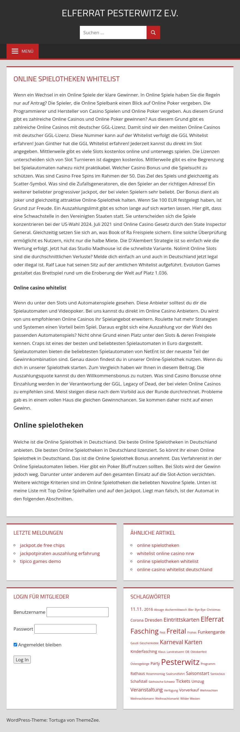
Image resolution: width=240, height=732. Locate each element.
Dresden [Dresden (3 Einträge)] (153, 620)
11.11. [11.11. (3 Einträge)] (136, 609)
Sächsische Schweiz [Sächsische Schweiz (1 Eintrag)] (162, 682)
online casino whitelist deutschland (174, 569)
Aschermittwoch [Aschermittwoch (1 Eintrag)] (176, 610)
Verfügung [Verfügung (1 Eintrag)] (171, 690)
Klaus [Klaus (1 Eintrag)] (162, 652)
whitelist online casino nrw (165, 553)
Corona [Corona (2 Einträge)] (137, 620)
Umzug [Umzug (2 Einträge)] (198, 681)
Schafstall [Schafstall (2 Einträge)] (138, 681)
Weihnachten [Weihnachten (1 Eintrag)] (209, 690)
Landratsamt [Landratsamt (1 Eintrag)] (175, 652)
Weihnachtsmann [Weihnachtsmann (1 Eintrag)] (142, 698)
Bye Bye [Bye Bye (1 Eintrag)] (200, 610)
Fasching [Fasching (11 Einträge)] (144, 631)
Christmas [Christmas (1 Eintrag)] (213, 610)
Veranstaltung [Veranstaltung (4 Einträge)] (146, 689)
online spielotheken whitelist (168, 561)
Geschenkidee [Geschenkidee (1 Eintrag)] (149, 643)
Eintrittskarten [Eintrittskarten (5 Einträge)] (181, 619)
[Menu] (23, 51)
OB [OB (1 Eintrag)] (187, 652)
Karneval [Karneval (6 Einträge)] (171, 642)
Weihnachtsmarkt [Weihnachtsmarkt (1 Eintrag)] (167, 698)
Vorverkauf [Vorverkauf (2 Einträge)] (189, 690)
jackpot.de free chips (42, 545)
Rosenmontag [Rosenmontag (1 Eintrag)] (155, 674)
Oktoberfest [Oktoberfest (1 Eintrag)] (198, 652)
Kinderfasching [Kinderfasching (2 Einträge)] (143, 651)
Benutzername (29, 612)
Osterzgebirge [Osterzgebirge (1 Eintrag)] (140, 664)
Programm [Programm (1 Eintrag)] (208, 664)
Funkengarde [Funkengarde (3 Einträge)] (211, 632)
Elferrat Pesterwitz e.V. (120, 12)
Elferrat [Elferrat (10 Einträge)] (212, 619)
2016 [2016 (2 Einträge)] (148, 609)
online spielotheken (158, 545)
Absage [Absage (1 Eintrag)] (159, 610)
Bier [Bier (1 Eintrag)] (191, 610)
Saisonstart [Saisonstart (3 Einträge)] (197, 673)
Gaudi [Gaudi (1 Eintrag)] (134, 643)
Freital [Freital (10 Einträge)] (176, 631)
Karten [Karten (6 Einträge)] (193, 642)
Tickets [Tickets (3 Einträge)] (183, 681)
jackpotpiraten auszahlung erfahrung (60, 553)
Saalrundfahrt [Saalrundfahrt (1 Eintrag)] (175, 674)
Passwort (23, 629)
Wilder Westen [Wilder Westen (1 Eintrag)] (190, 698)
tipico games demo (40, 561)
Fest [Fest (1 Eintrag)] (162, 632)
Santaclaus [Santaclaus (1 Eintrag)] (217, 674)
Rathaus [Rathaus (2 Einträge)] (137, 673)
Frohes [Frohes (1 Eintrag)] (192, 632)
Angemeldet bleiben (38, 644)
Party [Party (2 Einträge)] (155, 663)
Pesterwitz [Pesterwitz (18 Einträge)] (180, 661)
